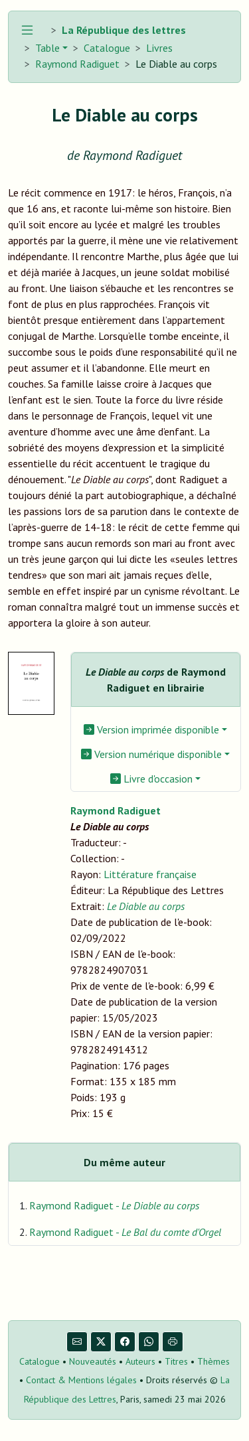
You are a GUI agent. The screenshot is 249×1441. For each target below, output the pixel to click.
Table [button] (46, 47)
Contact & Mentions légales (81, 1380)
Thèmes (213, 1361)
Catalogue (107, 47)
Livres (159, 47)
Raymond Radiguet (77, 63)
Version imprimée (151, 729)
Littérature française (150, 874)
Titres (176, 1361)
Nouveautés (92, 1361)
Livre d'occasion (151, 778)
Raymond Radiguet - (114, 1205)
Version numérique (151, 754)
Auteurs (140, 1361)
